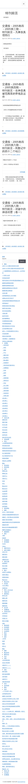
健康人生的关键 (6, 696)
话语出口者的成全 (7, 341)
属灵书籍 (4, 422)
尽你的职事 (5, 333)
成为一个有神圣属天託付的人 (10, 331)
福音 (4, 375)
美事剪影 (5, 378)
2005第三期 (20, 73)
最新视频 (4, 603)
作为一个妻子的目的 (8, 512)
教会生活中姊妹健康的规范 (9, 527)
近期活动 (4, 588)
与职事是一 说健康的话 (8, 339)
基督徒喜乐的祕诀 (7, 448)
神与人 (4, 646)
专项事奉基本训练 (7, 321)
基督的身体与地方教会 (8, 306)
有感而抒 (5, 363)
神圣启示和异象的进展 (8, 756)
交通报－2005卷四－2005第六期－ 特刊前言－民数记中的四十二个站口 (14, 146)
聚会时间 (6, 652)
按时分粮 (6, 561)
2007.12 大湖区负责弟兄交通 (10, 266)
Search (4, 258)
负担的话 (5, 393)
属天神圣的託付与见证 (8, 326)
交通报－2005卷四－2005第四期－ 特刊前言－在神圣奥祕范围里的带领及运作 (14, 90)
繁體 (3, 257)
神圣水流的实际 (6, 336)
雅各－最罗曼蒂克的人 (8, 766)
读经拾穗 (5, 390)
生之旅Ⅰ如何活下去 (7, 456)
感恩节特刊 (7, 548)
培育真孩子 (5, 303)
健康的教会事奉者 (7, 290)
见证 (4, 383)
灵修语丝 (4, 568)
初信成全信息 (6, 445)
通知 (5, 687)
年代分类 (4, 425)
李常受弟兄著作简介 (8, 365)
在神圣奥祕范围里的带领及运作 (11, 301)
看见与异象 (5, 621)
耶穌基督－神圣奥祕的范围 (9, 761)
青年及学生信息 (6, 437)
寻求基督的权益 (6, 323)
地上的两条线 (6, 709)
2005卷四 (14, 73)
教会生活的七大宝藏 (8, 731)
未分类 (6, 607)
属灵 (5, 533)
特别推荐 (6, 627)
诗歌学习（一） (6, 665)
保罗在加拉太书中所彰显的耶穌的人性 (13, 280)
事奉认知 (4, 471)
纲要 (5, 650)
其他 (3, 481)
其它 (3, 483)
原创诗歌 (6, 467)
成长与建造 (7, 550)
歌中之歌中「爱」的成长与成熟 (11, 736)
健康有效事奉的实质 (8, 285)
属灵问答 (5, 355)
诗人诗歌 (5, 385)
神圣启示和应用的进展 (8, 754)
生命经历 (4, 494)
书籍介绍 (6, 592)
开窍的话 (4, 616)
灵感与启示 (7, 611)
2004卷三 (5, 403)
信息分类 (6, 418)
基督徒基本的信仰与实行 (9, 451)
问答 (5, 469)
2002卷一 (5, 398)
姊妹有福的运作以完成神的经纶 (11, 522)
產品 (5, 633)
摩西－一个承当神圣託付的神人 (11, 726)
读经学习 (4, 679)
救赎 (3, 644)
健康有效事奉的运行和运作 (9, 288)
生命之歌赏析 (6, 663)
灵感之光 (4, 618)
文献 (3, 535)
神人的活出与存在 (7, 749)
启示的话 (4, 613)
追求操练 (4, 504)
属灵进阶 (4, 557)
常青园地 (6, 540)
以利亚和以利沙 (6, 694)
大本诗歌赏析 (6, 660)
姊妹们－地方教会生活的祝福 (10, 517)
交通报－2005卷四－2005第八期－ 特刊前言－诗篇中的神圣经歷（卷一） (14, 207)
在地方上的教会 (6, 572)
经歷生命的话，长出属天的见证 (11, 759)
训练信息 (4, 432)
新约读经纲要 (6, 674)
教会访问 (6, 582)
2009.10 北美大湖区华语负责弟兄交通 (13, 268)
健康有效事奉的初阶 (8, 283)
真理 (4, 373)
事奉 (5, 264)
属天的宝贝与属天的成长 (9, 714)
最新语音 (4, 606)
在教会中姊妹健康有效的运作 (10, 514)
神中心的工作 (6, 746)
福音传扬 (4, 499)
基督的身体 (5, 577)
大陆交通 (4, 313)
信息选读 (5, 345)
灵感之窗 (5, 396)
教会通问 (5, 360)
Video (4, 546)
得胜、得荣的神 (6, 716)
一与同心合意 (6, 275)
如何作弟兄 (5, 316)
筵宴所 (4, 538)
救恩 (3, 641)
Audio (4, 544)
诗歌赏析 (5, 388)
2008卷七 (5, 413)
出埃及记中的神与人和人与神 (10, 699)
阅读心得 (6, 771)
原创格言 (4, 563)
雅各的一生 (5, 769)
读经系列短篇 (6, 682)
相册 (5, 635)
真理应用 (4, 496)
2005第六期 (20, 192)
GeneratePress (21, 781)
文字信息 (4, 427)
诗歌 (3, 623)
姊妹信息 (4, 420)
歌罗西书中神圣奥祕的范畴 (9, 738)
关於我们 (6, 773)
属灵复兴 (4, 554)
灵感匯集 (6, 775)
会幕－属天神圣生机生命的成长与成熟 (13, 733)
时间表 (6, 583)
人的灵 (4, 638)
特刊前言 (7, 73)
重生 (3, 463)
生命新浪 (6, 631)
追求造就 (6, 685)
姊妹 (4, 350)
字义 (4, 352)
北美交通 (4, 293)
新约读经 (4, 671)
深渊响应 (5, 368)
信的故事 (6, 439)
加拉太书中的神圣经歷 (8, 704)
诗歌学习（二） (6, 668)
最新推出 (6, 594)
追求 (5, 683)
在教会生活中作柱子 (8, 298)
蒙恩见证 (6, 654)
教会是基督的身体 (7, 728)
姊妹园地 (6, 532)
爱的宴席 (6, 625)
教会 (5, 570)
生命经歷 (4, 491)
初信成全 (6, 465)
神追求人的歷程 (6, 461)
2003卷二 (5, 401)
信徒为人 (4, 476)
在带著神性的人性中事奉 (9, 296)
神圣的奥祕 (5, 458)
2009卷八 (5, 416)
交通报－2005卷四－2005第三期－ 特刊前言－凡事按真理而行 (14, 30)
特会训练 (6, 629)
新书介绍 (4, 595)
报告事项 (6, 508)
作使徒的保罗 (6, 278)
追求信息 (4, 435)
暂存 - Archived (8, 590)
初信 (4, 347)
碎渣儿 (4, 744)
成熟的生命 (5, 559)
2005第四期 (20, 131)
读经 (5, 669)
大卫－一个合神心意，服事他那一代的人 (13, 711)
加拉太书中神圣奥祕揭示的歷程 (11, 706)
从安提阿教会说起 (7, 328)
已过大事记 (5, 585)
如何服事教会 (6, 318)
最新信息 (4, 601)
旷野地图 (22, 172)
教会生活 (4, 486)
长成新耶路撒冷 (6, 764)
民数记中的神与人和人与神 (9, 741)
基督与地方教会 (6, 308)
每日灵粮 (4, 566)
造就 (5, 689)
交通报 (4, 75)
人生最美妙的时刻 (7, 443)
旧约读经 (4, 676)
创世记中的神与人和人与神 (9, 701)
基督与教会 (5, 575)
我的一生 (4, 723)
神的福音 (4, 751)
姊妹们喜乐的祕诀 (7, 520)
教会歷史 (5, 358)
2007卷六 (5, 411)
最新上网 (4, 598)
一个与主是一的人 (7, 691)
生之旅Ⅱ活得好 (6, 453)
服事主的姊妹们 (6, 530)
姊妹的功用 (5, 525)
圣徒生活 (5, 380)
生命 (4, 370)
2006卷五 (5, 408)
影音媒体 (6, 542)
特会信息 (4, 430)
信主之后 (4, 552)
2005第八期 (20, 246)
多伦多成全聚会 (6, 311)
